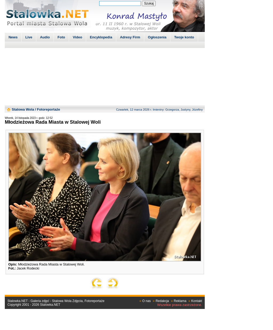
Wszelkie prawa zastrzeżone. (179, 305)
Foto (61, 37)
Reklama (180, 301)
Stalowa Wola (23, 109)
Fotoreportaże (48, 109)
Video (77, 37)
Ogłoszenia (157, 37)
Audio (45, 37)
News (13, 37)
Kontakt (196, 301)
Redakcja (162, 301)
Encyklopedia (101, 37)
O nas (146, 301)
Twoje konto (184, 37)
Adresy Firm (130, 37)
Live (28, 37)
